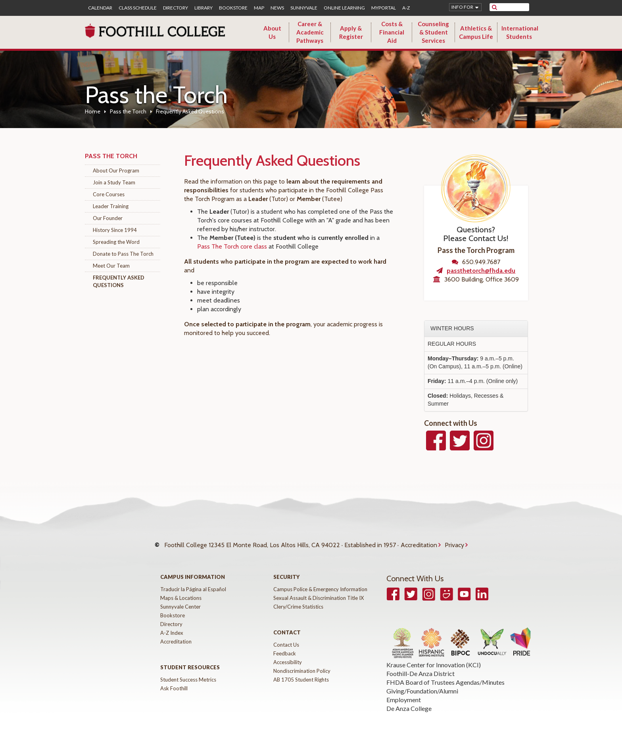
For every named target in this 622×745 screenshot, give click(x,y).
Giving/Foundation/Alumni (422, 683)
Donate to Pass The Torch (123, 254)
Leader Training (111, 206)
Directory (175, 8)
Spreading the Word (116, 242)
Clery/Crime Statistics (298, 599)
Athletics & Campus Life (476, 32)
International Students (519, 32)
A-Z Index (171, 625)
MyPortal (383, 8)
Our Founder (108, 218)
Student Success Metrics (188, 671)
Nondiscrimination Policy (301, 663)
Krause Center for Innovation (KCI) (433, 657)
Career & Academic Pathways (310, 32)
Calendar (100, 8)
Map (259, 8)
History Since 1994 (115, 230)
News (277, 8)
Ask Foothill (174, 680)
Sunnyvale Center (180, 599)
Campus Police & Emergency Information (320, 581)
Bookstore (233, 8)
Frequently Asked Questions (118, 281)
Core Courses (109, 194)
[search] (514, 7)
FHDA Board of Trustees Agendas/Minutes (445, 674)
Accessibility (287, 654)
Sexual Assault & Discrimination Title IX (318, 590)
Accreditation (419, 541)
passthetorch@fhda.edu (481, 270)
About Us (272, 32)
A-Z (406, 8)
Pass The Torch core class (232, 246)
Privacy (454, 541)
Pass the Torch (128, 111)
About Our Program (116, 170)
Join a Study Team (114, 182)
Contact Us (286, 637)
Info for (462, 7)
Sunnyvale (303, 8)
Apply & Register (351, 32)
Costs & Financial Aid (391, 32)
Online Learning (344, 8)
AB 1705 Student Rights (301, 671)
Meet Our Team (111, 265)
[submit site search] (494, 7)
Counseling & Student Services (433, 32)
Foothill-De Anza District (420, 665)
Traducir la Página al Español (193, 581)
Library (203, 8)
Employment (403, 691)
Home (92, 111)
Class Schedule (138, 8)
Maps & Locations (181, 590)
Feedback (284, 645)
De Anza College (409, 700)
